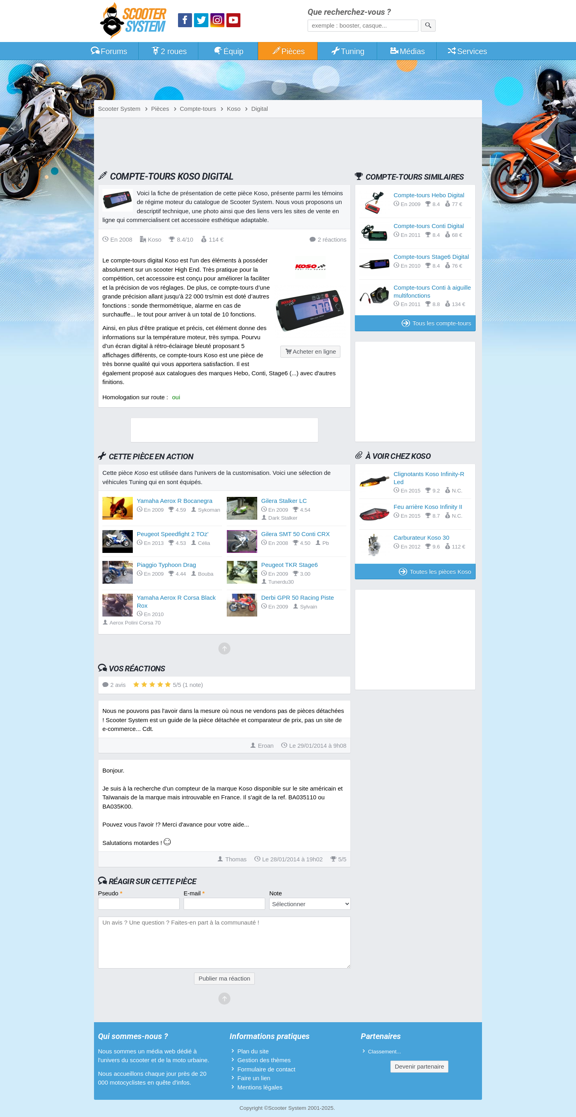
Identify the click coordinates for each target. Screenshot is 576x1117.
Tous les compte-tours (436, 323)
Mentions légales (259, 1087)
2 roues (168, 51)
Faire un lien (253, 1078)
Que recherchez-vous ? (349, 12)
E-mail (194, 893)
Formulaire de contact (266, 1069)
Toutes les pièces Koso (435, 571)
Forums (108, 51)
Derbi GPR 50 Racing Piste (297, 597)
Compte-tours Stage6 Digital (431, 256)
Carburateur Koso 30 (421, 537)
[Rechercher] (428, 26)
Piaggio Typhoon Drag (166, 564)
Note (275, 893)
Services (467, 51)
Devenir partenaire (419, 1066)
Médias (407, 51)
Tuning (348, 51)
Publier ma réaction (224, 978)
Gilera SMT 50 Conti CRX (295, 533)
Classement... (384, 1052)
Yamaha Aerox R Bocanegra (174, 500)
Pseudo (110, 893)
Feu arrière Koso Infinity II (428, 506)
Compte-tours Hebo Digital (429, 195)
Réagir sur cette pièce (152, 881)
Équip (228, 51)
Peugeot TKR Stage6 (289, 564)
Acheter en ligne (310, 351)
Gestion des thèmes (263, 1060)
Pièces (288, 51)
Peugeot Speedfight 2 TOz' (172, 533)
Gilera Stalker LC (284, 500)
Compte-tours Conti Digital (429, 225)
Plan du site (252, 1051)
